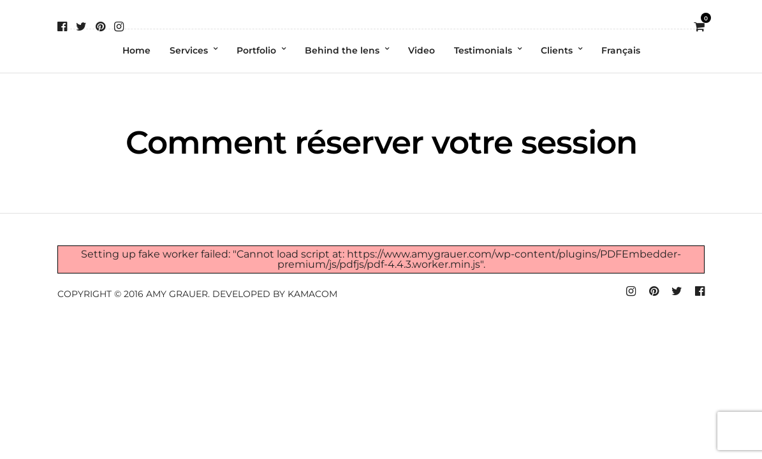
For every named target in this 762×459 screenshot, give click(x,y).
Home (136, 50)
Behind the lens (342, 50)
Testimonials (483, 50)
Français (620, 50)
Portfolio (256, 50)
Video (421, 50)
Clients (557, 50)
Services (189, 50)
